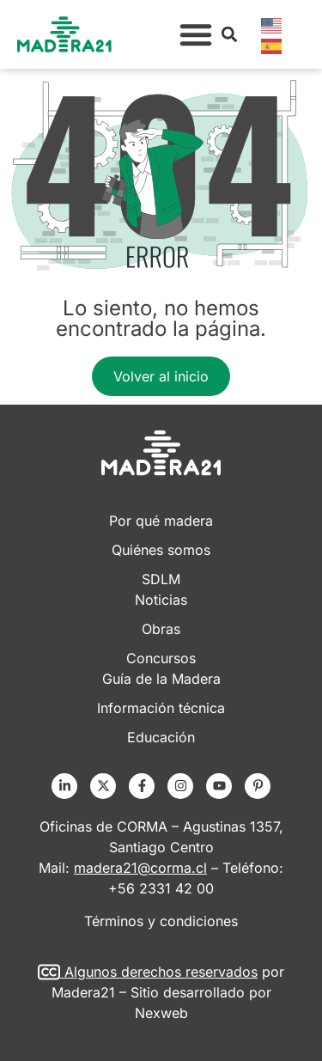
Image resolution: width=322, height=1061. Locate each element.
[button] (196, 34)
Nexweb (161, 1012)
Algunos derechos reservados (161, 971)
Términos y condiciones (161, 921)
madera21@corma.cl (140, 867)
